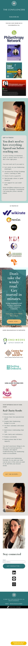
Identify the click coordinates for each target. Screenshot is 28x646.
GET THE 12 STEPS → (12, 474)
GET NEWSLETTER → (14, 566)
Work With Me (14, 17)
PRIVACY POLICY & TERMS (16, 603)
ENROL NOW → (14, 321)
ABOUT (7, 603)
